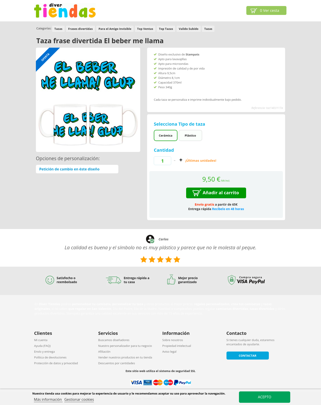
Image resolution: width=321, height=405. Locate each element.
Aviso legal (169, 352)
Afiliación (104, 352)
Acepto (264, 397)
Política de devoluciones (50, 357)
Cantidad (164, 150)
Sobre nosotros (172, 340)
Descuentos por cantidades (116, 363)
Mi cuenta (40, 340)
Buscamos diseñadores (114, 340)
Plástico (190, 135)
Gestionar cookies (79, 399)
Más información (48, 399)
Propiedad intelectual (176, 346)
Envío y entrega (44, 352)
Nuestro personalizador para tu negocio (125, 346)
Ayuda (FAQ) (42, 346)
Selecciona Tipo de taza (180, 124)
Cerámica (165, 135)
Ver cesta (269, 10)
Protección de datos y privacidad (56, 363)
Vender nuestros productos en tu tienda (125, 357)
